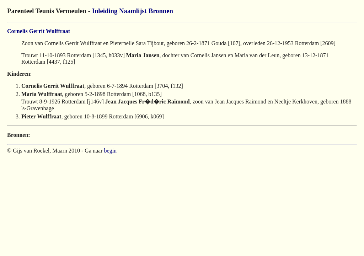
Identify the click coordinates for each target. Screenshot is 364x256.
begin (110, 151)
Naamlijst (133, 11)
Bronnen (161, 11)
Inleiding (105, 11)
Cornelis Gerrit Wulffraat (38, 31)
